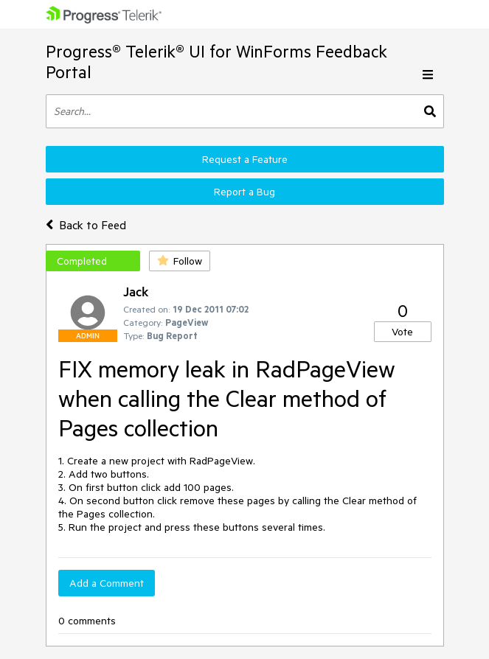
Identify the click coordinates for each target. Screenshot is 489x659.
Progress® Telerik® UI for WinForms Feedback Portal (216, 62)
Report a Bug (244, 191)
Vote (402, 331)
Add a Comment (106, 583)
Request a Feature (245, 159)
